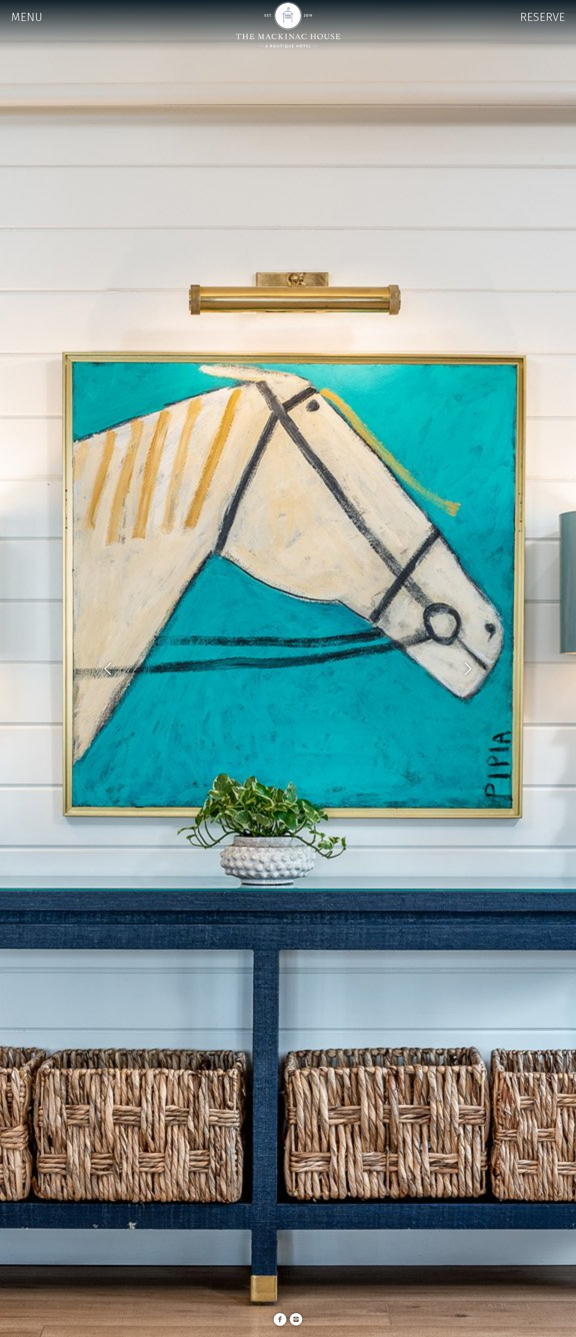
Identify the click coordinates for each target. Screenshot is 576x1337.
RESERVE (542, 17)
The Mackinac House (288, 25)
